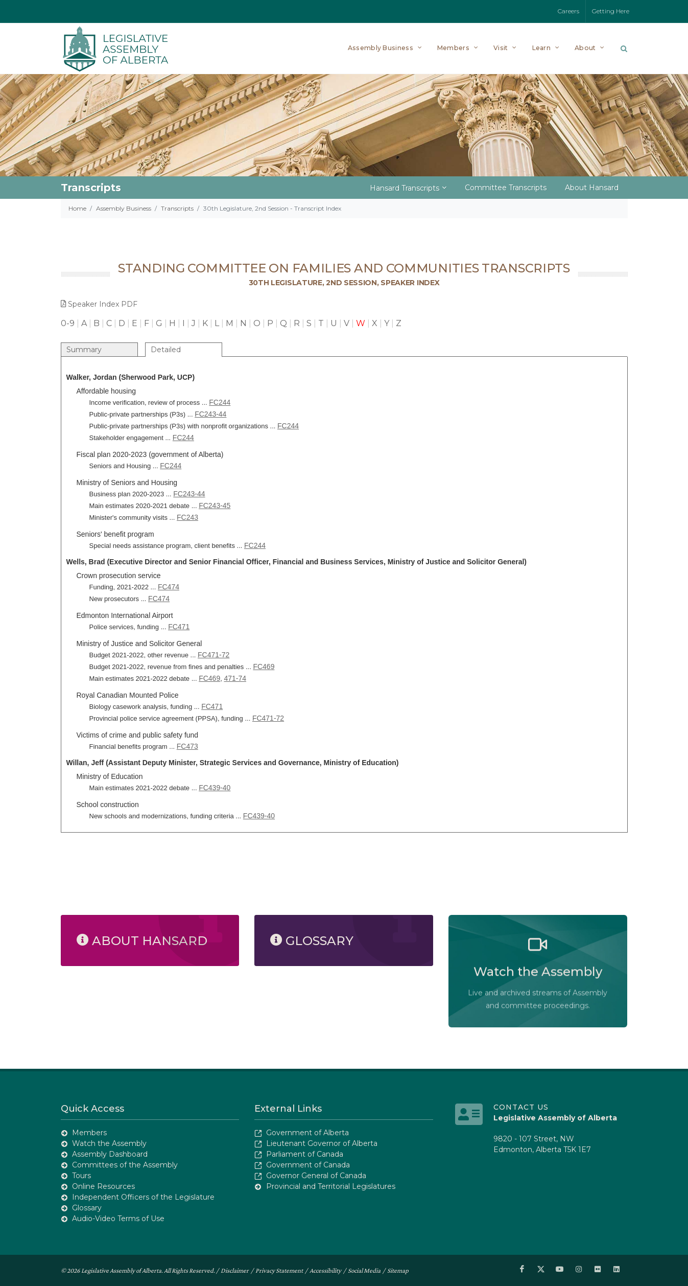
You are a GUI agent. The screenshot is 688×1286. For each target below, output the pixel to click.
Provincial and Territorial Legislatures (330, 1186)
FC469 (263, 666)
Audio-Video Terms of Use (118, 1218)
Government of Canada (308, 1164)
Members (89, 1132)
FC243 (187, 517)
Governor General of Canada (316, 1175)
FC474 (168, 587)
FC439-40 (214, 788)
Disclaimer (235, 1270)
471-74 (235, 678)
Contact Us (521, 1107)
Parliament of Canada (304, 1154)
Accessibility (325, 1270)
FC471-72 (213, 655)
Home (77, 208)
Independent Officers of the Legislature (143, 1197)
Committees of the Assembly (125, 1164)
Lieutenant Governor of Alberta (321, 1143)
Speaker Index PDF (99, 304)
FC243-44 (210, 414)
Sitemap (398, 1270)
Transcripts (177, 208)
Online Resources (103, 1186)
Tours (81, 1175)
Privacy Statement (279, 1270)
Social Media (364, 1270)
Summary (84, 349)
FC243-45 (214, 505)
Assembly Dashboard (110, 1154)
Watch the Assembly (109, 1143)
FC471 (178, 627)
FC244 (219, 402)
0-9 (68, 323)
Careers (568, 11)
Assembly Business (123, 208)
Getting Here (610, 11)
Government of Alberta (307, 1132)
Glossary (87, 1207)
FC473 (187, 746)
